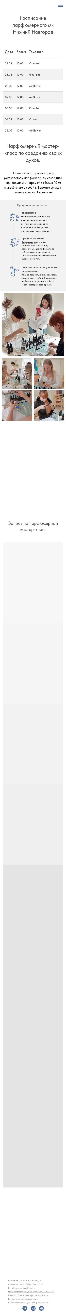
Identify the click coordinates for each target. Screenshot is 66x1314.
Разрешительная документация (23, 1298)
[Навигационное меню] (60, 5)
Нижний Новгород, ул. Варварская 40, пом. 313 (31, 1291)
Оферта (12, 1295)
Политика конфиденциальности (32, 1295)
